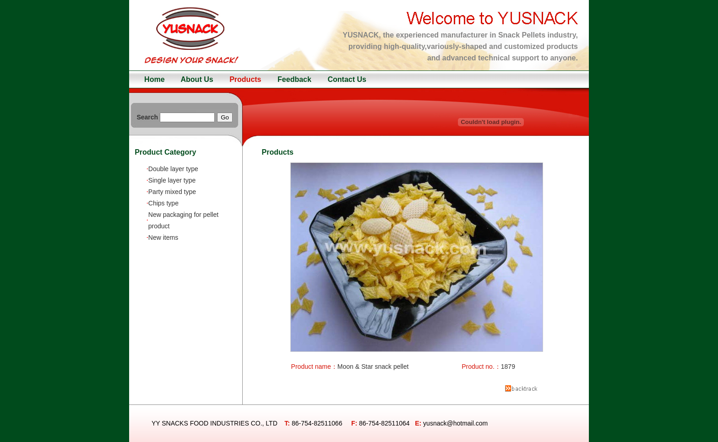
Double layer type (173, 168)
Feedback (294, 79)
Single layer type (172, 180)
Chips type (163, 203)
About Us (197, 79)
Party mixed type (172, 191)
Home (154, 79)
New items (163, 237)
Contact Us (346, 79)
